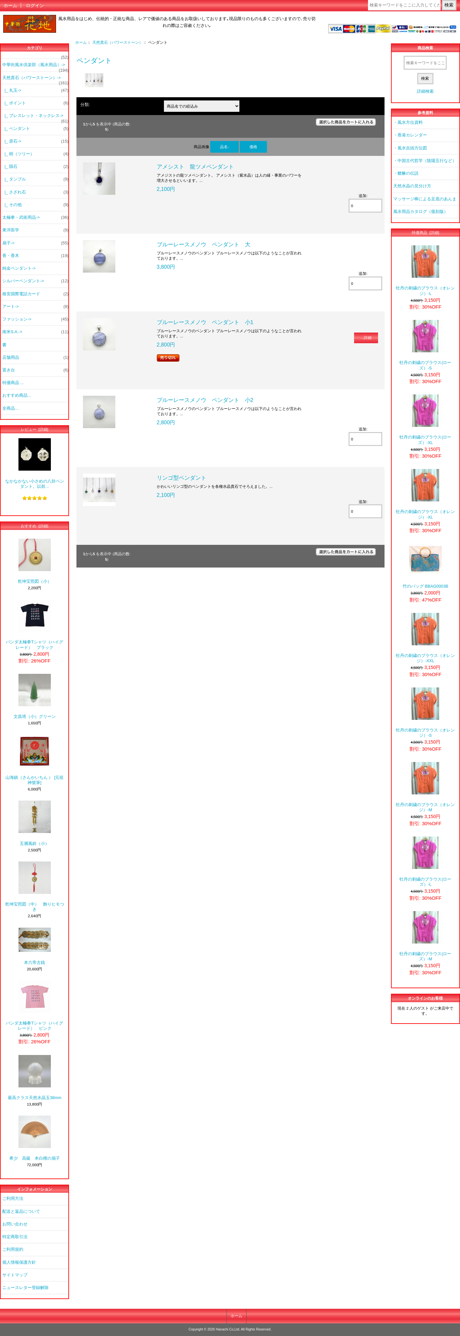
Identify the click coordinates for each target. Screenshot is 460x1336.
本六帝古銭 (34, 946)
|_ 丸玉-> (35, 90)
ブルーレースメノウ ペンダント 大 (203, 244)
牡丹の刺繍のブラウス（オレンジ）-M (425, 787)
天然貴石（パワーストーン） (117, 42)
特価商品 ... (13, 382)
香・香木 (35, 255)
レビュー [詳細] (34, 429)
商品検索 (425, 48)
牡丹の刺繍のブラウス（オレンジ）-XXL (425, 638)
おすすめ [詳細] (34, 526)
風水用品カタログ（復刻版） (420, 211)
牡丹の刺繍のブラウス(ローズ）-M (425, 936)
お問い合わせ (15, 1224)
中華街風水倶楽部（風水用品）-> (35, 66)
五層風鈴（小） (34, 823)
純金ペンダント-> (19, 268)
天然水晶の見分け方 (412, 185)
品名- (224, 147)
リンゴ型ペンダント (181, 478)
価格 (253, 147)
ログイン (35, 5)
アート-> (35, 306)
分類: (85, 104)
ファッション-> (35, 319)
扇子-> (35, 243)
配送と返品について (21, 1211)
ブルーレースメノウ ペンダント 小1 (205, 322)
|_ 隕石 (35, 166)
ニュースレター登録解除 (25, 1287)
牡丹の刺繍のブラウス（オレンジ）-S (425, 712)
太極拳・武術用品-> (35, 217)
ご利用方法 (12, 1198)
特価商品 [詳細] (425, 232)
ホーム (10, 5)
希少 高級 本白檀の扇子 (34, 1138)
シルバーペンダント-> (35, 281)
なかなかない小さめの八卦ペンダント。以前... (34, 463)
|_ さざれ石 (35, 192)
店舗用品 (35, 357)
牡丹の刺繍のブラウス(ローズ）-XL (425, 419)
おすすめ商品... (16, 395)
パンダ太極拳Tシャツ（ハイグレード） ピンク (34, 1005)
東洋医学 (35, 230)
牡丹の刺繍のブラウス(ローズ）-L (425, 862)
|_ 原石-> (35, 141)
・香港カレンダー (410, 135)
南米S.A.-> (35, 331)
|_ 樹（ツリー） (35, 154)
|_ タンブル (35, 179)
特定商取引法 (15, 1236)
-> (35, 79)
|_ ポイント (35, 103)
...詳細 (366, 337)
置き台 (35, 370)
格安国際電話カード (35, 294)
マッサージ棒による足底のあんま (424, 198)
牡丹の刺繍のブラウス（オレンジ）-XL (425, 494)
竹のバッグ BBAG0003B (425, 566)
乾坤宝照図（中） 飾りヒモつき (34, 886)
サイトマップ (15, 1274)
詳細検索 (425, 91)
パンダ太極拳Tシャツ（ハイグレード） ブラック (34, 624)
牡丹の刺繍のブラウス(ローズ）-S (425, 345)
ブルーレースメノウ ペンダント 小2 (205, 400)
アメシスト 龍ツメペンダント (195, 166)
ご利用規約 (12, 1249)
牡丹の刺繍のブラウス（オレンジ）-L (425, 270)
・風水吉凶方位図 (410, 148)
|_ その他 (35, 204)
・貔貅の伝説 (406, 173)
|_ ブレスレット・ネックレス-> (35, 117)
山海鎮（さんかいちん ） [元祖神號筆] (35, 760)
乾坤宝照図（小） (35, 561)
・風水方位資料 (408, 122)
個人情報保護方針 (19, 1262)
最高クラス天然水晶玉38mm (34, 1077)
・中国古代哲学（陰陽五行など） (424, 160)
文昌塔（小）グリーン (35, 696)
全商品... (10, 408)
